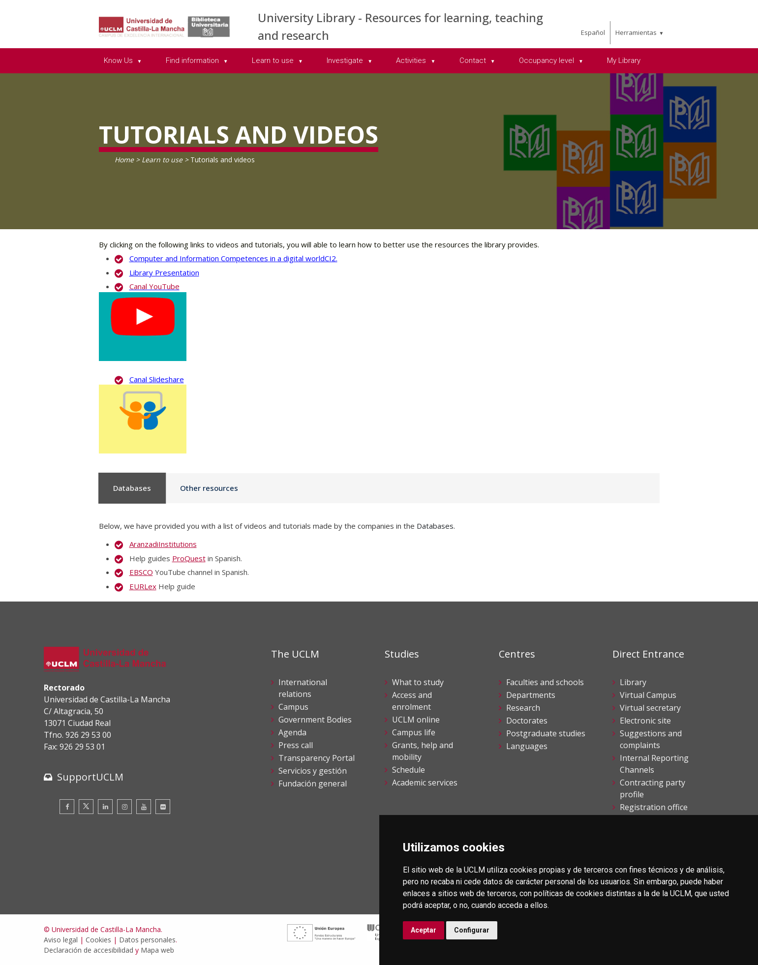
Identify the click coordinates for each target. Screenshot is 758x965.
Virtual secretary (650, 707)
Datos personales (147, 939)
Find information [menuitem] (193, 60)
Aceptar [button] (423, 930)
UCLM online (416, 719)
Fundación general (312, 783)
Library (633, 682)
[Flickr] (162, 806)
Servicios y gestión (312, 770)
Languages (526, 746)
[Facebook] (67, 806)
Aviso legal (61, 939)
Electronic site (645, 720)
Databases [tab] (132, 488)
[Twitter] (86, 806)
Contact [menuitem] (473, 60)
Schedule (408, 769)
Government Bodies (315, 719)
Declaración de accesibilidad (88, 950)
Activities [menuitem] (412, 60)
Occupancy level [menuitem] (547, 60)
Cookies (98, 939)
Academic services (424, 782)
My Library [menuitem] (623, 60)
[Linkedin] (105, 806)
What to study (418, 682)
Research (523, 707)
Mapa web (157, 950)
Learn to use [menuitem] (274, 60)
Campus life (413, 732)
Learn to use (162, 159)
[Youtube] (143, 806)
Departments (530, 695)
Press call (295, 745)
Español (593, 32)
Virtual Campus (648, 695)
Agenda (292, 732)
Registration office (654, 807)
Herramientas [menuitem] (636, 32)
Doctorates (526, 720)
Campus (293, 706)
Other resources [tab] (209, 488)
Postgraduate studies (545, 733)
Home (124, 159)
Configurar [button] (471, 930)
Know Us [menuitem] (119, 60)
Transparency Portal (316, 758)
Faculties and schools (545, 682)
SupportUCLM (90, 777)
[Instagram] (124, 806)
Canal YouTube (154, 286)
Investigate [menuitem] (346, 60)
